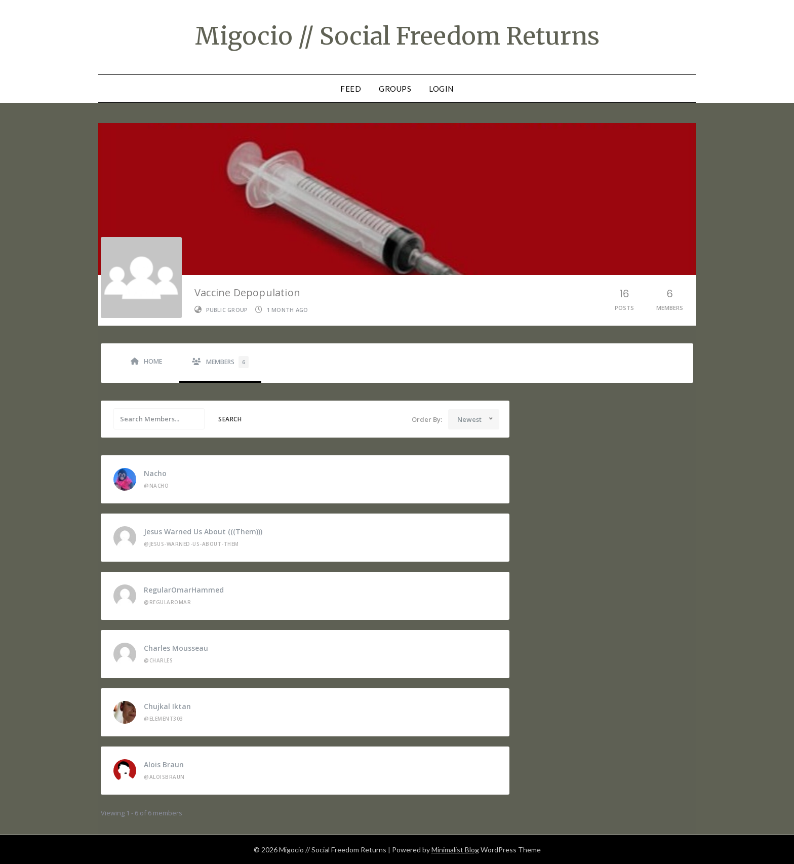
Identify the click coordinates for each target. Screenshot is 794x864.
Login (441, 88)
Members (227, 362)
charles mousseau (176, 648)
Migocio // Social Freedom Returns (397, 36)
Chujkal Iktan (167, 706)
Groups (395, 88)
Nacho (155, 473)
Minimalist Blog (455, 849)
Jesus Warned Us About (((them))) (203, 531)
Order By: (427, 419)
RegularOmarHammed (184, 590)
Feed (350, 88)
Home (153, 361)
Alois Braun (164, 764)
